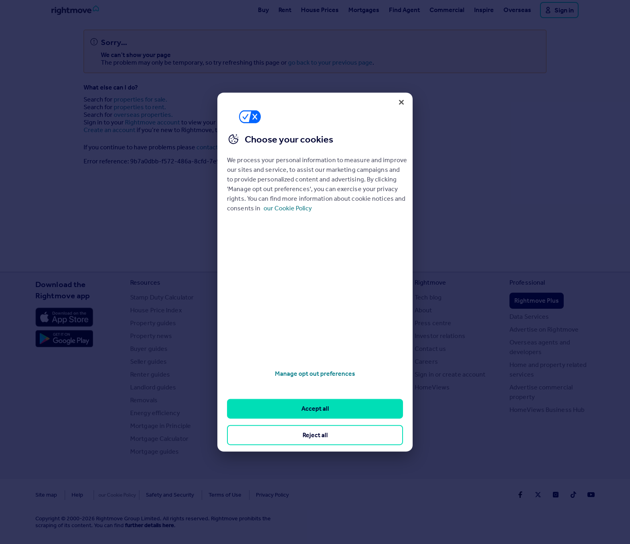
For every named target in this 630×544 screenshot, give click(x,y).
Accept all (315, 408)
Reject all (315, 434)
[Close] (401, 102)
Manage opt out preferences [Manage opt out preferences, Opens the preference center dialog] (315, 373)
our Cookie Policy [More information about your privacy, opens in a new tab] (288, 208)
